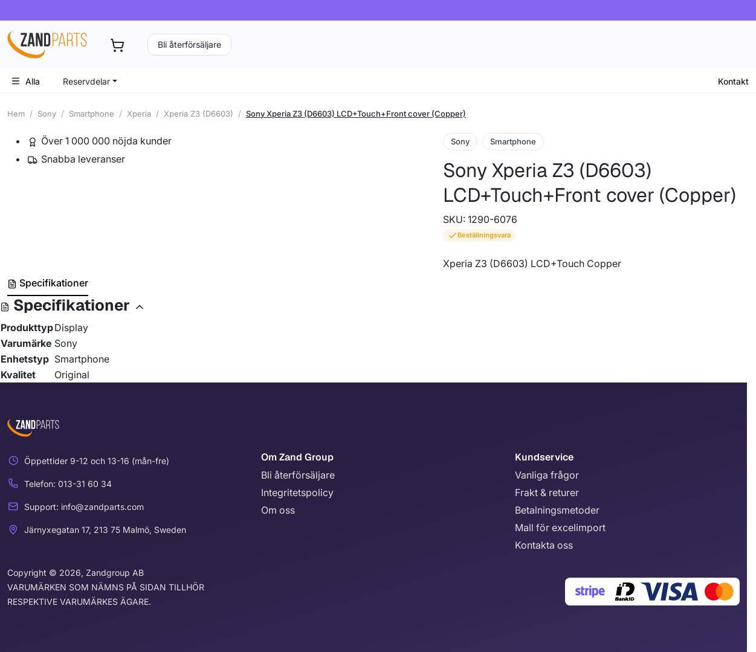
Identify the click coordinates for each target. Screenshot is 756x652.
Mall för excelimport (560, 527)
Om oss (278, 510)
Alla (25, 81)
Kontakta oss (544, 545)
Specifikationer (47, 283)
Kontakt (733, 81)
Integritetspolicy (297, 492)
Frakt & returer (547, 492)
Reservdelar (86, 81)
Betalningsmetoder (557, 510)
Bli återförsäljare (189, 44)
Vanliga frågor (547, 475)
